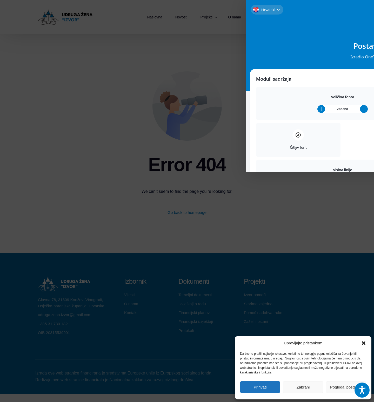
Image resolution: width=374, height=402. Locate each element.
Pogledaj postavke (346, 387)
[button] (363, 343)
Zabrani (303, 387)
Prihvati (260, 387)
